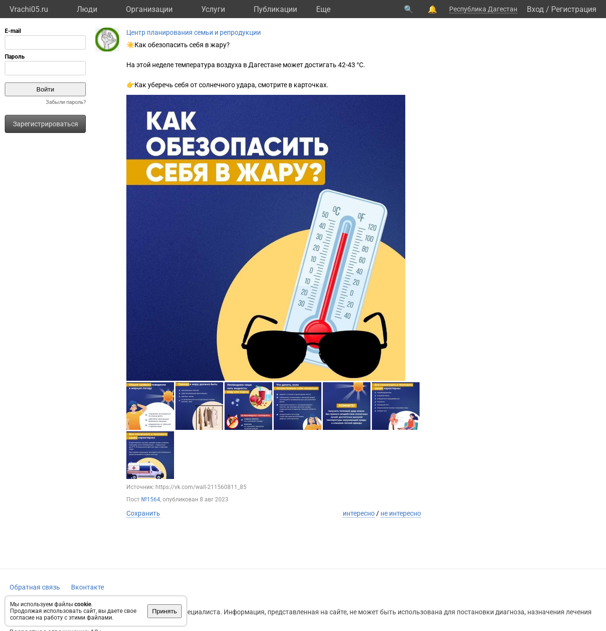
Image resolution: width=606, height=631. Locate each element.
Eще (323, 9)
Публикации (275, 9)
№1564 (150, 499)
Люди (87, 9)
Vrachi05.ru (29, 9)
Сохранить (143, 513)
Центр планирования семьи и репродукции (193, 32)
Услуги (213, 9)
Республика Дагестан (483, 9)
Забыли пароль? (66, 102)
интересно (359, 513)
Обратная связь (35, 587)
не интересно (400, 513)
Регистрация (573, 9)
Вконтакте (87, 587)
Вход (535, 9)
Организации (149, 9)
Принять (164, 611)
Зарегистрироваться (45, 124)
